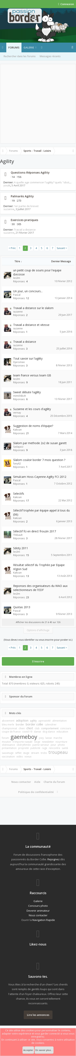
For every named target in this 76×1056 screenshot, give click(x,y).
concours (65, 728)
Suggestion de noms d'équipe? (33, 426)
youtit (6, 185)
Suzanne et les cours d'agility (32, 409)
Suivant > (62, 248)
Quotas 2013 (21, 607)
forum (5, 738)
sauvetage (8, 753)
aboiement (8, 720)
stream (35, 753)
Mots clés (15, 713)
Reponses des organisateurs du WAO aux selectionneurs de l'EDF (40, 588)
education (62, 731)
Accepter (28, 1050)
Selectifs (18, 493)
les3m (16, 278)
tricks (44, 753)
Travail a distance (25, 229)
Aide (37, 782)
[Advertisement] (38, 104)
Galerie (29, 47)
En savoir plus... (44, 1050)
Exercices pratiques (24, 220)
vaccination (8, 756)
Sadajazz (18, 446)
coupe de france (11, 731)
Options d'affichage (38, 630)
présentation (9, 748)
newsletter (48, 741)
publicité (35, 748)
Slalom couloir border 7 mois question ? (39, 460)
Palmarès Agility (22, 196)
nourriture (61, 741)
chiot (29, 728)
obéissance (8, 745)
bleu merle (8, 724)
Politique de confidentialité (36, 792)
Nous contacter (21, 782)
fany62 (17, 463)
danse (37, 731)
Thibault (17, 535)
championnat (9, 728)
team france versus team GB (32, 375)
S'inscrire (38, 661)
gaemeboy (24, 736)
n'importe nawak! (22, 741)
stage (26, 753)
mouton (6, 741)
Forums (13, 47)
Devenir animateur (38, 910)
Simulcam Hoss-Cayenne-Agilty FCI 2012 (39, 477)
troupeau (58, 752)
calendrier (51, 724)
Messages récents (50, 56)
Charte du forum (54, 782)
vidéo (19, 756)
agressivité (44, 720)
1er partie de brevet (26, 206)
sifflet (18, 753)
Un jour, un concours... (28, 291)
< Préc (12, 248)
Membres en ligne (20, 677)
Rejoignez (53, 859)
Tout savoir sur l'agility (28, 358)
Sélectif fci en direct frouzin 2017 (34, 531)
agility (33, 720)
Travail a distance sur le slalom (33, 308)
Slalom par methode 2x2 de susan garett (40, 443)
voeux (28, 756)
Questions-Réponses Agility (30, 172)
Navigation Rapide (43, 920)
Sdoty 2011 (20, 548)
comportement (50, 728)
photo (61, 745)
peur (53, 745)
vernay (17, 412)
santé (65, 748)
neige (37, 741)
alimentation (59, 720)
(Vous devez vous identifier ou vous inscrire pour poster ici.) (38, 639)
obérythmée (24, 745)
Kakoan (17, 429)
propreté (23, 748)
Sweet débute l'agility (27, 392)
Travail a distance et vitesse (31, 325)
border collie (34, 724)
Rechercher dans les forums (20, 56)
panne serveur (40, 745)
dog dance (49, 731)
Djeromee (19, 362)
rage (44, 748)
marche (58, 738)
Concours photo (38, 906)
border (20, 724)
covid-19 (27, 731)
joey (41, 738)
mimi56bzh (19, 395)
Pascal (16, 294)
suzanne (8, 209)
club (37, 728)
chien (22, 728)
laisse (48, 738)
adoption (22, 720)
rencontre (54, 748)
